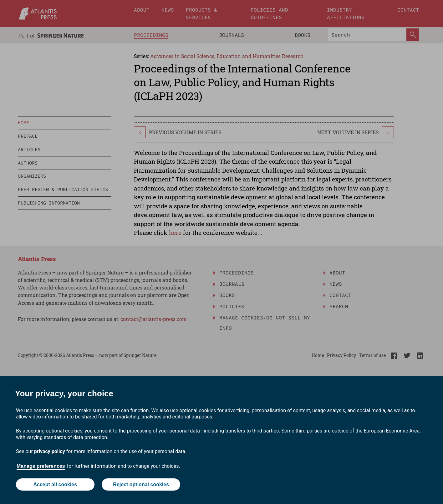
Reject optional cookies (141, 484)
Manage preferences (41, 466)
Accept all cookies (55, 484)
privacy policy (49, 451)
